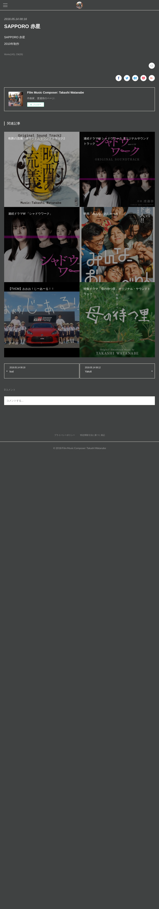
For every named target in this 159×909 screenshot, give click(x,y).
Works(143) (9, 54)
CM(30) (19, 54)
